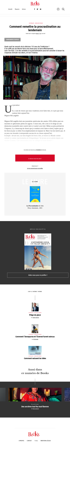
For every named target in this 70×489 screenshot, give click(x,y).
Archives (24, 9)
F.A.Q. (36, 440)
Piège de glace (35, 315)
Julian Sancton (36, 317)
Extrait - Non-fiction (36, 23)
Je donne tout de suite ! (35, 158)
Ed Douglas (35, 339)
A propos (21, 440)
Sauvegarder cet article (12, 39)
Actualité (10, 9)
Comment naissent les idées (35, 358)
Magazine (17, 9)
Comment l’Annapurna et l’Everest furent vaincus (35, 337)
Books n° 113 (38, 33)
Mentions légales (46, 440)
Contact (29, 440)
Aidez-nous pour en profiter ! (37, 275)
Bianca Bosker (36, 408)
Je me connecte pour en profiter (35, 168)
